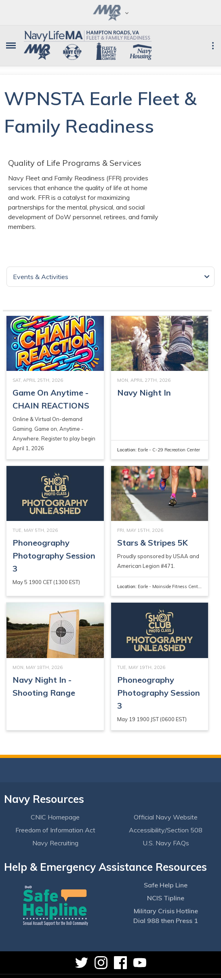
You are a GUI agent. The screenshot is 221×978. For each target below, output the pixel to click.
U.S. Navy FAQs (166, 843)
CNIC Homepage (55, 817)
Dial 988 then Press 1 (165, 921)
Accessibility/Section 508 (165, 830)
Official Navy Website (166, 817)
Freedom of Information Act (55, 830)
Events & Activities (40, 277)
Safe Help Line (165, 885)
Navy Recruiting (55, 843)
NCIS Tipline (165, 898)
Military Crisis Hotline (166, 911)
